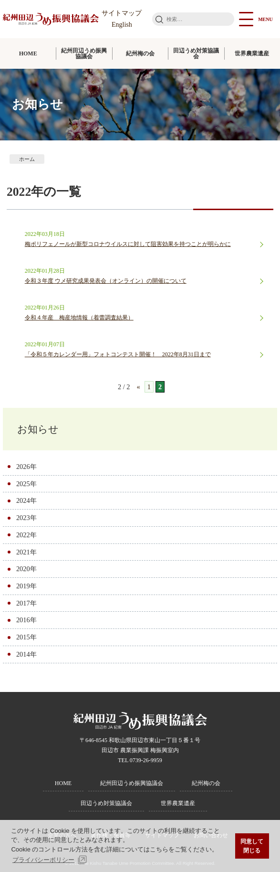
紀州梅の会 (140, 53)
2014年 (26, 654)
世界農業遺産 (178, 803)
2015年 (26, 637)
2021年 (26, 552)
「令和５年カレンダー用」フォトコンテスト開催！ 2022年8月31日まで (118, 354)
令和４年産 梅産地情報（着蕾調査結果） (79, 317)
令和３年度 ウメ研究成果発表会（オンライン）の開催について (106, 280)
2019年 (26, 586)
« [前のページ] (138, 387)
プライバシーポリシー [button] (43, 859)
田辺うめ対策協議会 (196, 53)
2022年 (26, 535)
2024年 (26, 500)
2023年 (26, 517)
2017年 (26, 603)
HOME (28, 53)
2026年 (26, 466)
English (122, 24)
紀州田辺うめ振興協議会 (84, 53)
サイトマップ (122, 13)
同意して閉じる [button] (251, 846)
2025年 (26, 484)
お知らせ (38, 429)
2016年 (26, 620)
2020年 (26, 569)
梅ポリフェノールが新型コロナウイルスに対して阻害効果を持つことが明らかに (128, 244)
